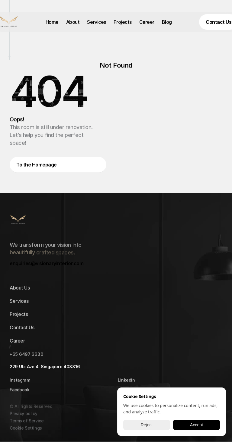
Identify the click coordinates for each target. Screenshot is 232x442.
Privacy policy (23, 417)
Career (146, 22)
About (73, 22)
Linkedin (126, 381)
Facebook (20, 390)
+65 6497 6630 (26, 355)
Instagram (20, 381)
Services (96, 22)
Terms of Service (27, 424)
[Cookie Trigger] (26, 432)
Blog (167, 22)
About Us (20, 289)
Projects (123, 22)
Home (52, 22)
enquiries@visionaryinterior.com (46, 263)
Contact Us (22, 329)
